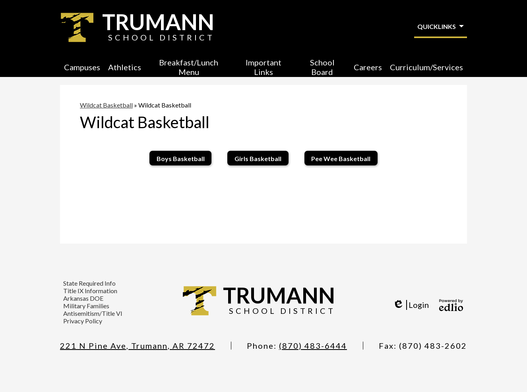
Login (411, 305)
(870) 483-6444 (313, 345)
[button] (82, 67)
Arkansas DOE (83, 298)
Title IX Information (90, 290)
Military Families (86, 305)
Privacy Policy (82, 321)
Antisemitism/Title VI (92, 313)
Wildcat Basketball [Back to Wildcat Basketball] (106, 105)
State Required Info (89, 283)
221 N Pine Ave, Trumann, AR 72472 (137, 345)
